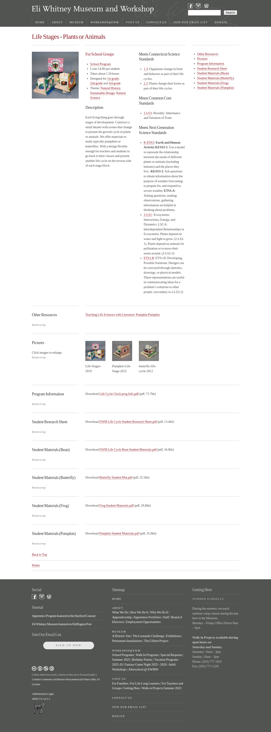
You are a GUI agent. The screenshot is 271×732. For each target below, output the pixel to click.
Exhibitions (173, 636)
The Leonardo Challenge (148, 636)
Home (40, 22)
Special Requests (171, 655)
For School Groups (99, 54)
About (57, 22)
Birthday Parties (142, 659)
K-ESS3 (149, 142)
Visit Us (133, 22)
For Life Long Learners (145, 683)
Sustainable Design (102, 93)
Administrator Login (43, 693)
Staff (166, 617)
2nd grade (96, 83)
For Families (120, 683)
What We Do (120, 612)
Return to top (39, 324)
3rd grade (115, 83)
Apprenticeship (122, 617)
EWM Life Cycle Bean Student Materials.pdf (128, 449)
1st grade (113, 78)
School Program (100, 64)
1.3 (146, 69)
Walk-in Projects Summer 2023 (161, 688)
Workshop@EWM (104, 22)
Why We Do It (159, 612)
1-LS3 (148, 113)
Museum (77, 22)
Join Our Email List (190, 22)
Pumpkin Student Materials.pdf (119, 533)
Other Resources (207, 54)
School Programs (123, 655)
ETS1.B (149, 258)
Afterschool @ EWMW (143, 669)
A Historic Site (121, 636)
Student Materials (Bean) (213, 73)
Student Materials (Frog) (213, 83)
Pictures (202, 58)
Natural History (110, 88)
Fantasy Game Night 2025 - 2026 (145, 664)
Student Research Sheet (212, 68)
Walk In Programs (147, 655)
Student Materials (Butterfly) (215, 78)
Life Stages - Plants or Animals (68, 36)
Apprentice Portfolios (147, 617)
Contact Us (156, 22)
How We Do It (139, 612)
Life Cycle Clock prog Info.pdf (119, 394)
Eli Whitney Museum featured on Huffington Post (62, 624)
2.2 (146, 83)
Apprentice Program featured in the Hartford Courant (63, 616)
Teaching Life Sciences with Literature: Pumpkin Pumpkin (122, 314)
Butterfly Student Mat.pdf (115, 477)
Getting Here (131, 688)
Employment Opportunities (143, 622)
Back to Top (39, 554)
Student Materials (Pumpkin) (215, 87)
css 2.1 (46, 698)
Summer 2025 (121, 659)
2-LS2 (148, 215)
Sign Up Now (69, 645)
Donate (221, 22)
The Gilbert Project (156, 641)
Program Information (210, 63)
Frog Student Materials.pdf (116, 505)
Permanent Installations (127, 641)
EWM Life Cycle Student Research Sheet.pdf (128, 421)
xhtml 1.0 (37, 698)
